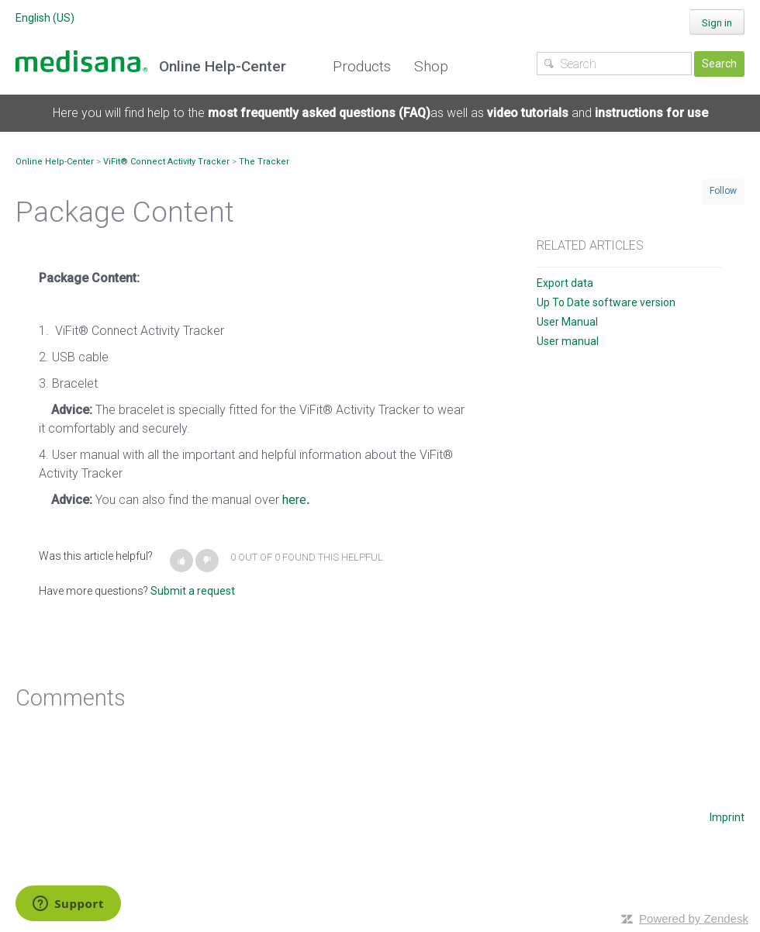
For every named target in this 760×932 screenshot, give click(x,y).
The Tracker (264, 162)
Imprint (727, 817)
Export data (565, 283)
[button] (181, 560)
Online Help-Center (55, 162)
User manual (568, 341)
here (294, 499)
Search (719, 63)
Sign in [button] (717, 23)
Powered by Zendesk (693, 918)
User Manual (567, 322)
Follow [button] (723, 190)
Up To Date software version (606, 302)
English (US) (45, 18)
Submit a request (192, 591)
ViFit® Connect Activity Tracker (166, 162)
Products (362, 66)
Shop (431, 66)
